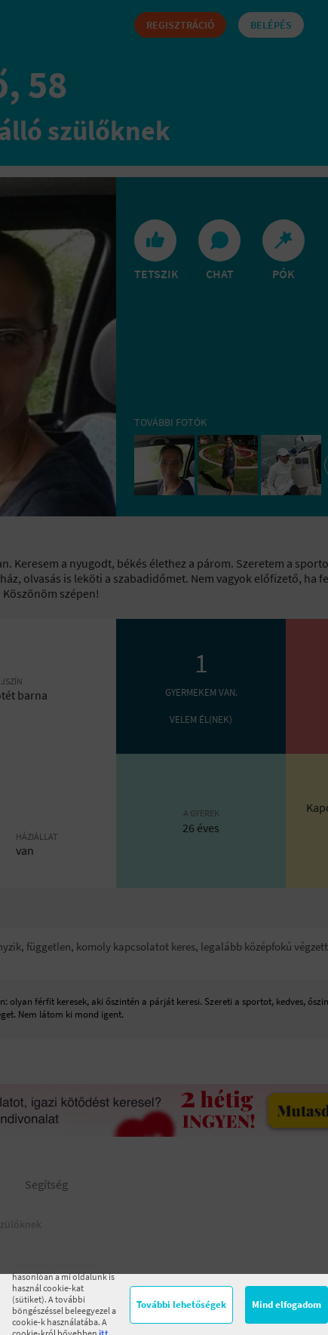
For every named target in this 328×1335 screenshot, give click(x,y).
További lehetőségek (181, 1304)
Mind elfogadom (286, 1304)
